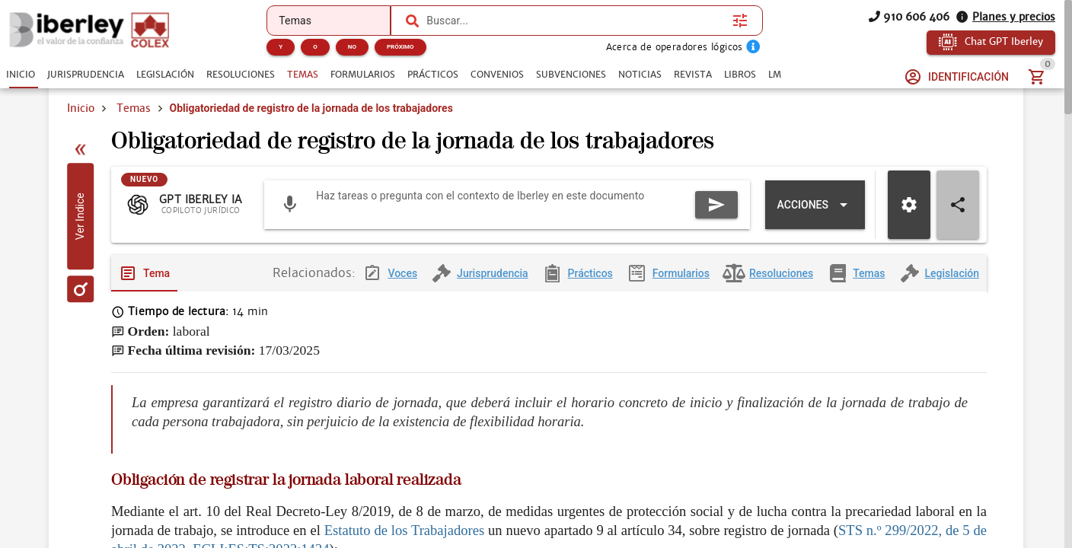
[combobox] (575, 20)
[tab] (20, 74)
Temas (133, 108)
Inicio (80, 108)
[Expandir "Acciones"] (815, 220)
